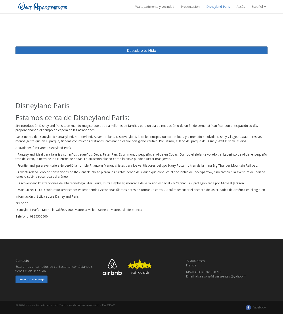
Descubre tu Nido (141, 50)
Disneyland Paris (218, 6)
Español (259, 6)
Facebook (255, 307)
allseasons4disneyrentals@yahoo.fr (220, 276)
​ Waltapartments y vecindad (154, 6)
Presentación (190, 6)
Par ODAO (108, 305)
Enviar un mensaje (31, 279)
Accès (241, 6)
